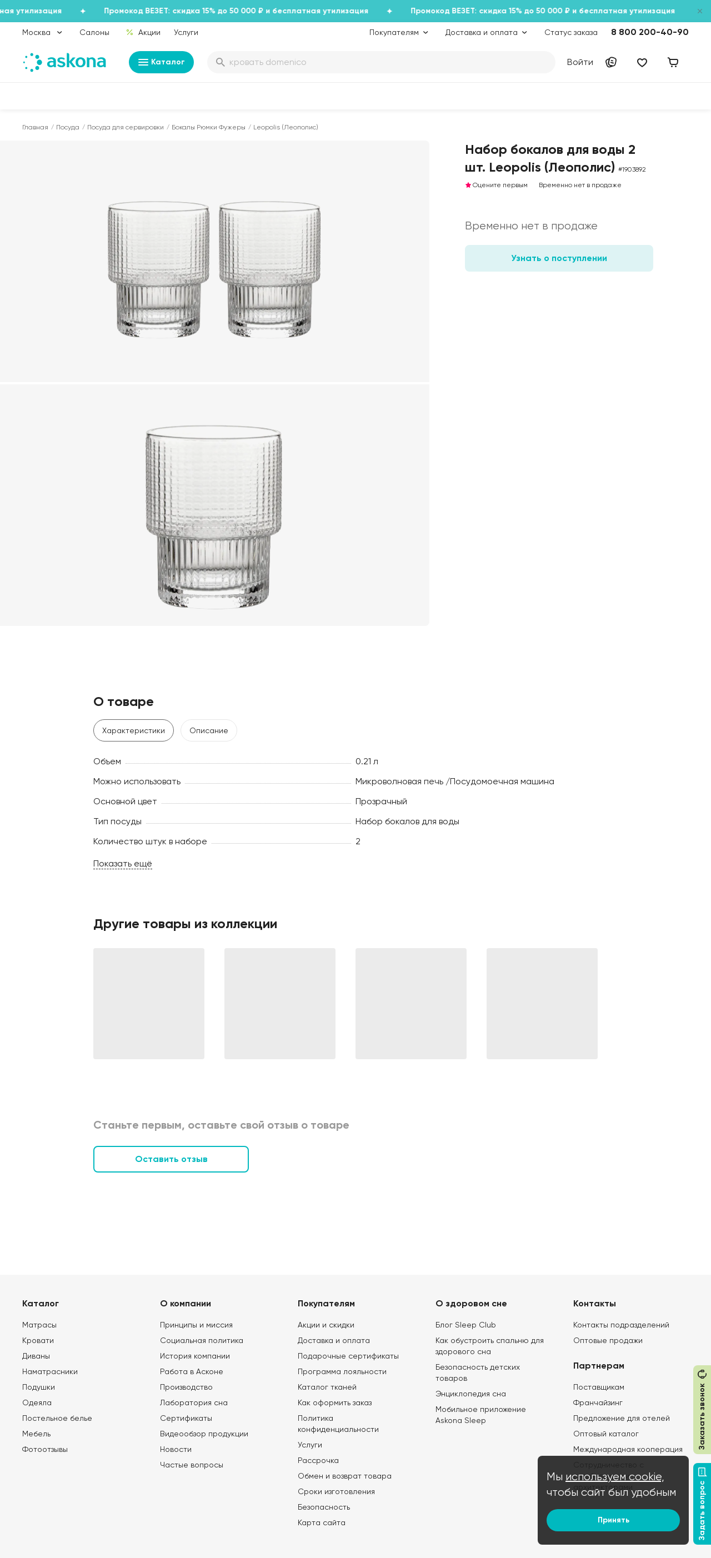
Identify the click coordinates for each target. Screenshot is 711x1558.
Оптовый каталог (606, 1433)
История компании (195, 1355)
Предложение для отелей (621, 1418)
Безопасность (324, 1506)
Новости (176, 1449)
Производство (186, 1386)
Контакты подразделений (621, 1324)
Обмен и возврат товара (345, 1475)
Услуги (186, 32)
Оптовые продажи (608, 1340)
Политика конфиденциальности (338, 1424)
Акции (143, 32)
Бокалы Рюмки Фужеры (209, 127)
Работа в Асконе (191, 1371)
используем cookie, (614, 1476)
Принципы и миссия (196, 1324)
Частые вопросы (191, 1464)
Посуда (67, 127)
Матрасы (39, 1324)
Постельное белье (57, 1418)
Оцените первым (496, 185)
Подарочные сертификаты (348, 1355)
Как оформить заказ (335, 1402)
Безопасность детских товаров (477, 1372)
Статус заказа (571, 32)
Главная (35, 127)
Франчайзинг (598, 1402)
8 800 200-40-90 (650, 32)
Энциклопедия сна (470, 1393)
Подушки (38, 1386)
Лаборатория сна (194, 1402)
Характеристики (133, 730)
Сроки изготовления (336, 1491)
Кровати (38, 1340)
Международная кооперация (628, 1449)
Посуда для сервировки (125, 127)
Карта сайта (322, 1522)
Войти (580, 62)
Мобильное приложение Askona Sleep (480, 1415)
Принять (613, 1520)
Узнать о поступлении (559, 258)
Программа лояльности (342, 1371)
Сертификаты (186, 1418)
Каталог (161, 62)
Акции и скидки (326, 1324)
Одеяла (37, 1402)
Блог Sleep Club (465, 1324)
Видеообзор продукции (204, 1433)
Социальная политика (201, 1340)
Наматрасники (50, 1371)
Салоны (94, 32)
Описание (208, 730)
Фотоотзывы (45, 1449)
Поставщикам (598, 1386)
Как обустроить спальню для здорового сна (489, 1346)
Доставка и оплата (334, 1340)
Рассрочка (318, 1460)
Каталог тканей (327, 1386)
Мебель (36, 1433)
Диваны (36, 1355)
